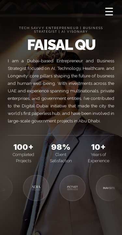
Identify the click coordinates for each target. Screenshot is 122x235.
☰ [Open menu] (109, 12)
